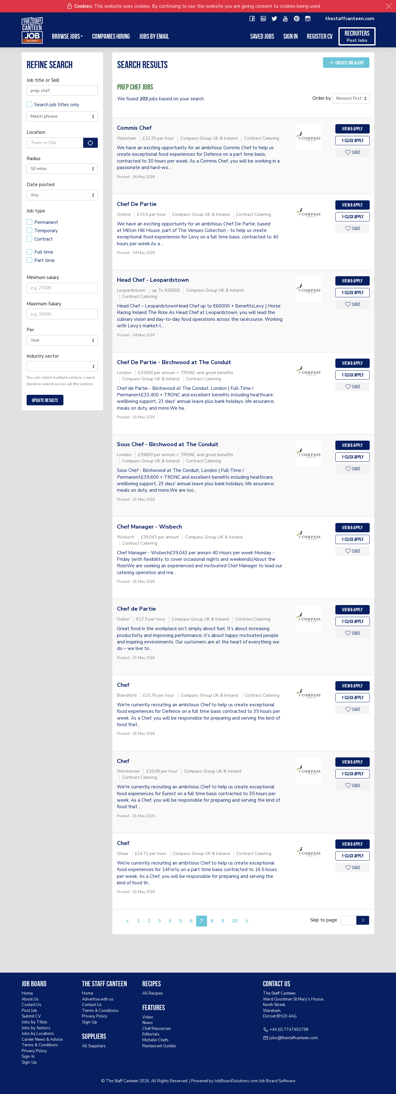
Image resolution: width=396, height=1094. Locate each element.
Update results (45, 400)
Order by (321, 98)
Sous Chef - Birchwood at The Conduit (167, 444)
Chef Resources (156, 1028)
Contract (43, 239)
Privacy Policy (34, 1051)
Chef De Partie (137, 204)
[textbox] (30, 366)
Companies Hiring (111, 36)
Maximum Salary (44, 304)
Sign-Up (29, 1062)
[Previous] (127, 921)
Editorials (151, 1034)
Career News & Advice (42, 1039)
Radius (34, 158)
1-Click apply (353, 140)
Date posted (40, 184)
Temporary (46, 231)
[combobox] (62, 366)
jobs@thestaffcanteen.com (293, 1038)
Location (36, 132)
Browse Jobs (67, 36)
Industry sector (43, 356)
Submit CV (31, 1016)
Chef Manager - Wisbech (149, 526)
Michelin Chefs (155, 1040)
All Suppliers (94, 1046)
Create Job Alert (346, 62)
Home (27, 993)
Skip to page (325, 920)
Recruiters (357, 36)
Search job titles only (56, 105)
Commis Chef (134, 128)
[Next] (246, 921)
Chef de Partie (136, 608)
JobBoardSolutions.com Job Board (246, 1081)
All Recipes (152, 993)
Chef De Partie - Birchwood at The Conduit (174, 362)
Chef (123, 685)
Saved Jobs (262, 36)
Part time (44, 260)
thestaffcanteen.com (349, 18)
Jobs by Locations (38, 1033)
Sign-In (28, 1056)
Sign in (290, 36)
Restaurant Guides (159, 1046)
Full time (43, 252)
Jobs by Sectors (36, 1028)
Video (147, 1017)
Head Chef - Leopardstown (153, 280)
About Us (30, 999)
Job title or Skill (43, 80)
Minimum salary (43, 277)
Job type (36, 211)
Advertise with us (98, 999)
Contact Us (31, 1005)
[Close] (388, 6)
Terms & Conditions (40, 1045)
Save (352, 152)
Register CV (320, 36)
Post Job (29, 1010)
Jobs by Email (154, 36)
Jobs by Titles (34, 1022)
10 (234, 921)
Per (30, 330)
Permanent (46, 222)
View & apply (352, 128)
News (147, 1023)
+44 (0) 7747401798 (288, 1029)
